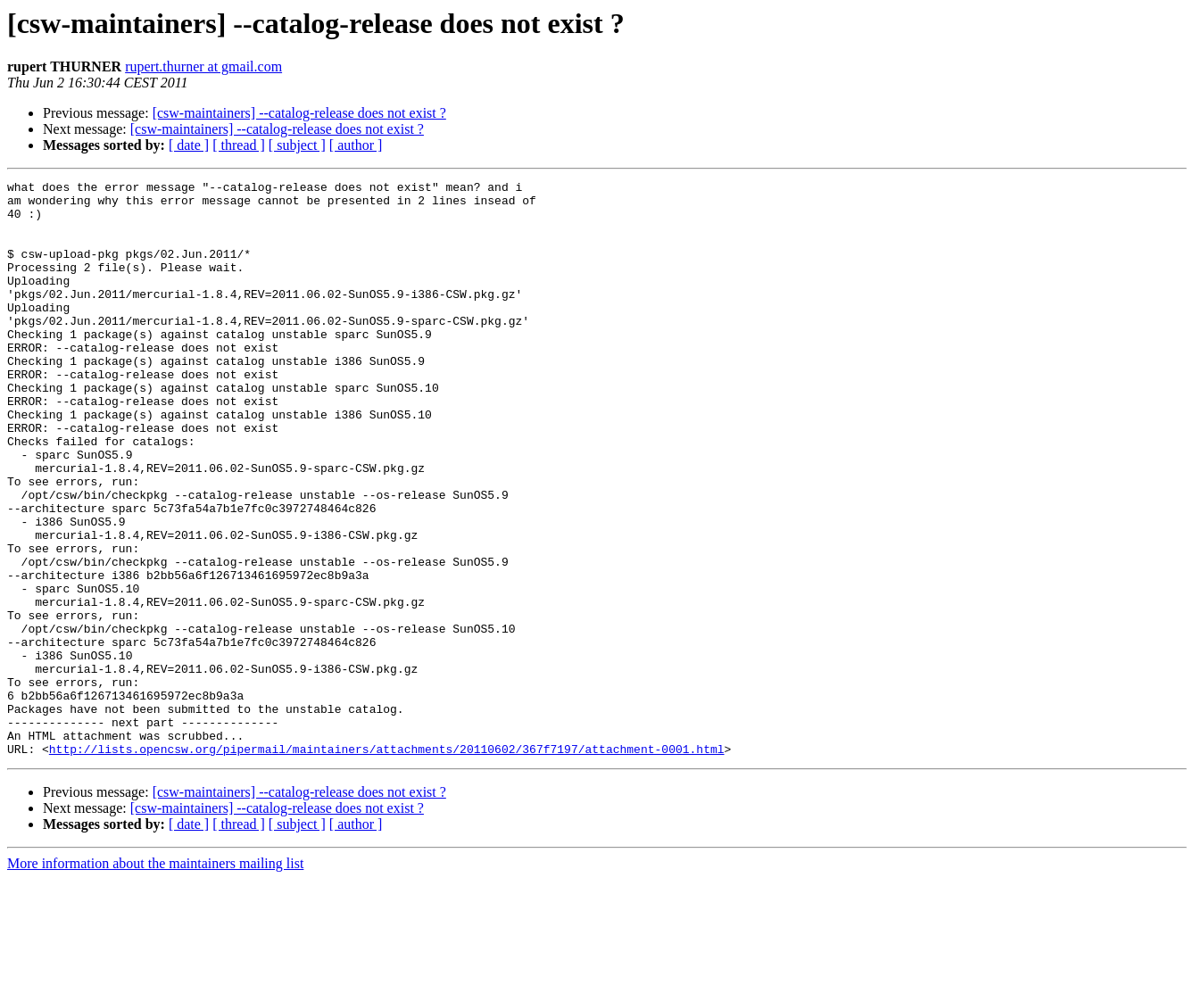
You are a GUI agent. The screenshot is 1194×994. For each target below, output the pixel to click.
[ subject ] (297, 145)
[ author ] (356, 145)
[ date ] (189, 145)
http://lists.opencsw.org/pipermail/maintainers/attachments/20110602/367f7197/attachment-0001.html (387, 864)
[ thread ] (238, 145)
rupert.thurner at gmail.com (203, 66)
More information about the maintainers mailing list (155, 978)
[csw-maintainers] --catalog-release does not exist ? (299, 112)
